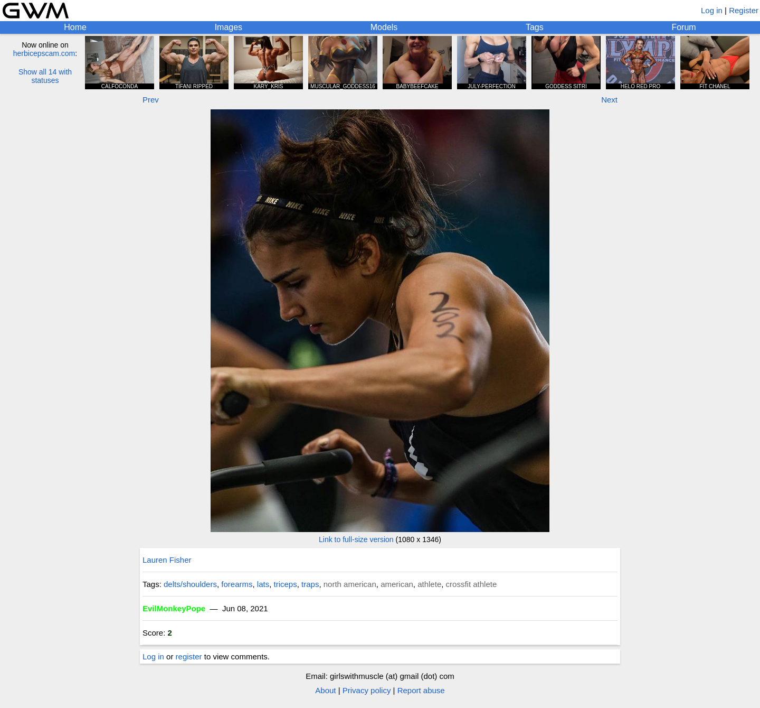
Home (75, 27)
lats (263, 584)
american (397, 584)
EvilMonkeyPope (173, 608)
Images (228, 27)
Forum (683, 27)
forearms (236, 584)
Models (384, 27)
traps (310, 584)
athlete (429, 584)
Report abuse (421, 690)
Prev (150, 99)
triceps (285, 584)
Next (609, 99)
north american (350, 584)
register (189, 656)
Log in (712, 10)
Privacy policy (367, 690)
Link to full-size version (356, 539)
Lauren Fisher (167, 559)
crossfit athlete (471, 584)
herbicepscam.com (44, 53)
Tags (535, 27)
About (325, 690)
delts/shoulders (190, 584)
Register (743, 10)
